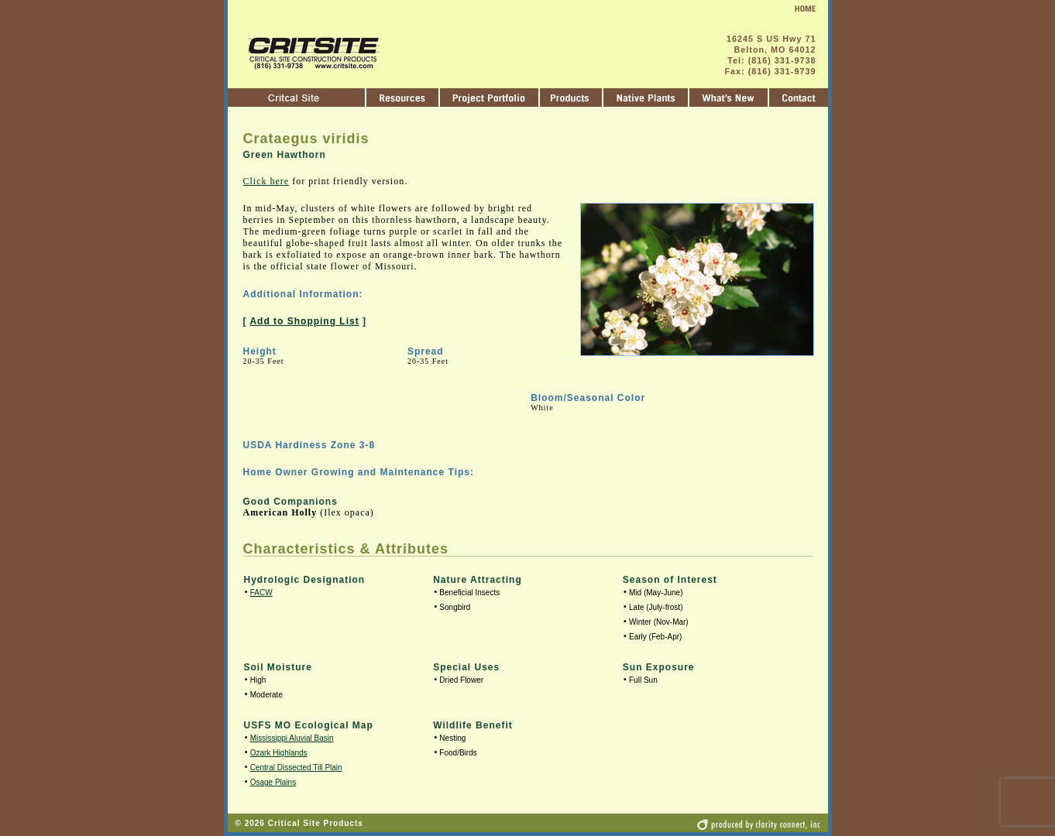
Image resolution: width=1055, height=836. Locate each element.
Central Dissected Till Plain (296, 767)
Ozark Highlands (279, 753)
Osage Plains (273, 782)
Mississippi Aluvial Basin (292, 738)
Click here (266, 181)
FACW (261, 592)
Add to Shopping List (304, 321)
